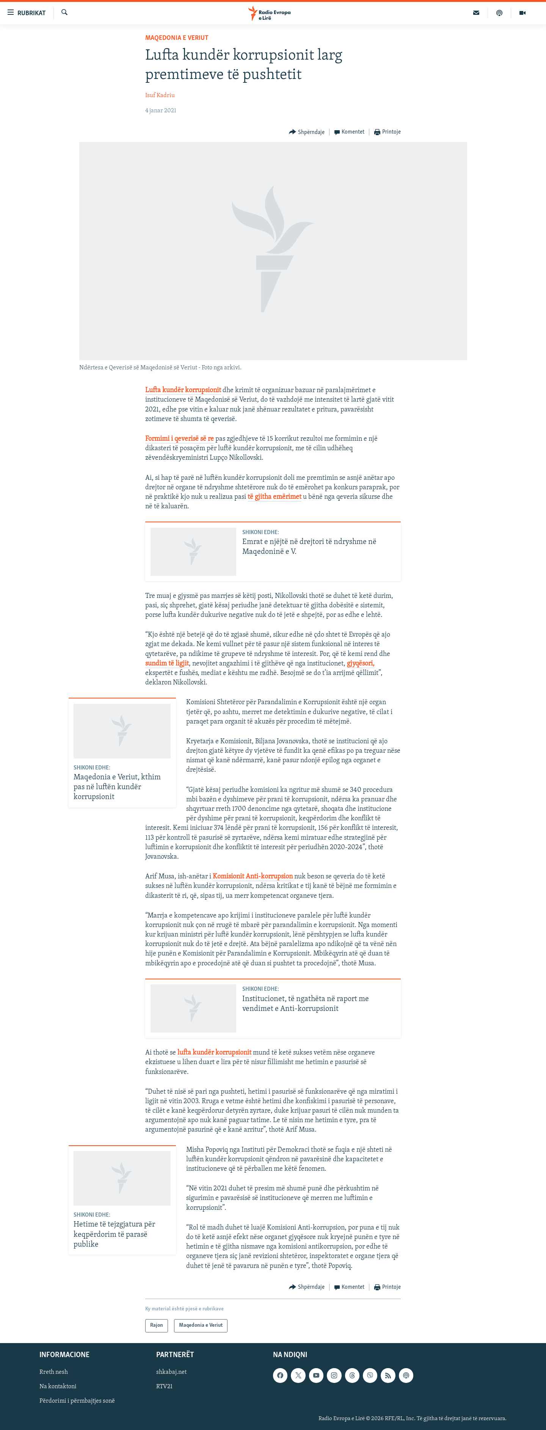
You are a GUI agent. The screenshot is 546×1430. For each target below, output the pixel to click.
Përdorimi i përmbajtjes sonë (77, 1401)
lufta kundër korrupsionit (214, 1052)
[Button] (307, 132)
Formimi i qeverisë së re (179, 439)
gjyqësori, (361, 663)
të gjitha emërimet (274, 497)
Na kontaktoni (58, 1387)
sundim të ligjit (167, 663)
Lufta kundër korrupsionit (183, 390)
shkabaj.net (171, 1372)
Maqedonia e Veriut (177, 38)
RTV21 (164, 1387)
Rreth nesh (53, 1372)
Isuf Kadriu (160, 96)
